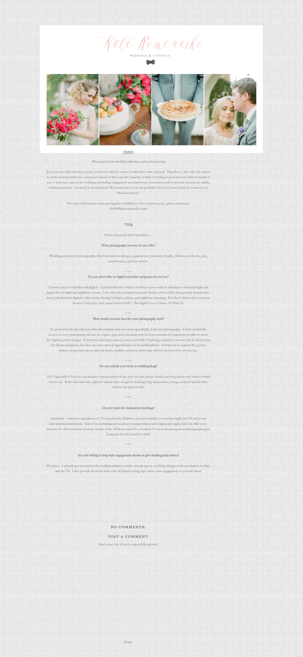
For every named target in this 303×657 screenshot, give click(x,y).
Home (128, 642)
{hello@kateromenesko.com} (128, 209)
